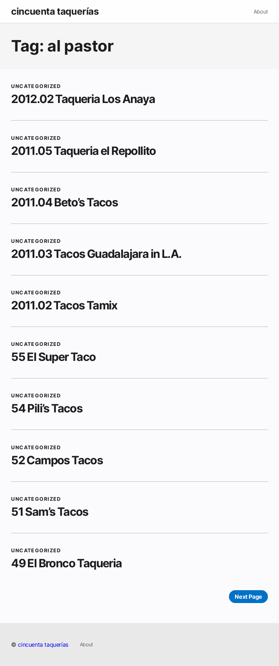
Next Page (248, 596)
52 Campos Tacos (57, 460)
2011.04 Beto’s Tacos (64, 202)
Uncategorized (36, 86)
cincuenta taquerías (55, 11)
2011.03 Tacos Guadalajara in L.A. (96, 254)
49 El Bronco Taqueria (66, 563)
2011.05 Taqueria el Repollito (83, 151)
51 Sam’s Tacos (49, 512)
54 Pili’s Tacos (46, 408)
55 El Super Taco (53, 357)
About (261, 11)
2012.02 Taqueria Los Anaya (83, 99)
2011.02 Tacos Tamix (64, 305)
